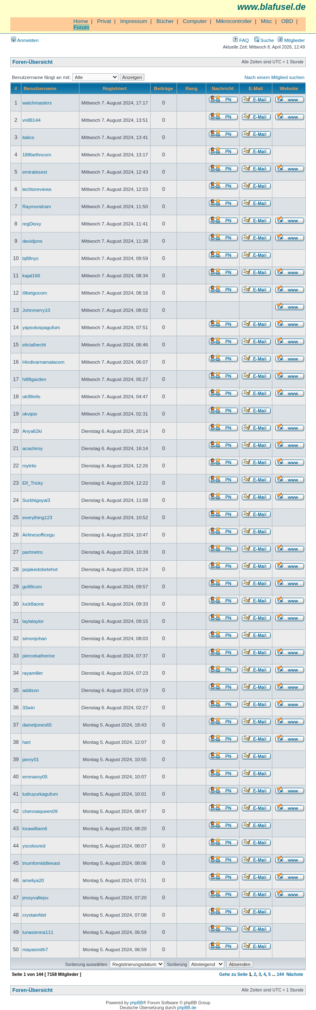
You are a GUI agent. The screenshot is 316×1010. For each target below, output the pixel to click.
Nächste (294, 974)
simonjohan (34, 638)
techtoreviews (36, 189)
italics (28, 137)
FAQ (241, 40)
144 (280, 974)
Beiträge (163, 88)
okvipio (29, 413)
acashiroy (32, 448)
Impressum (133, 21)
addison (30, 690)
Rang (192, 88)
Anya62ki (32, 431)
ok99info (31, 396)
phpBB (136, 1002)
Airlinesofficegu (38, 534)
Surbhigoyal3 (36, 500)
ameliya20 (33, 880)
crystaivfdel (34, 914)
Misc (266, 21)
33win (28, 707)
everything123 (37, 517)
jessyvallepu (35, 897)
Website (289, 88)
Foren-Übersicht (32, 62)
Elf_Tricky (32, 482)
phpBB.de (186, 1007)
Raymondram (36, 206)
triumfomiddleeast (41, 863)
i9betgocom (34, 292)
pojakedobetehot (40, 569)
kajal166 (31, 275)
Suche (264, 40)
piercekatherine (38, 655)
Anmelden (25, 40)
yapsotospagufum (41, 327)
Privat (104, 21)
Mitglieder (291, 40)
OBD (287, 21)
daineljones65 (37, 724)
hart (26, 742)
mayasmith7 (35, 949)
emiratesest (34, 171)
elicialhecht (34, 344)
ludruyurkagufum (40, 793)
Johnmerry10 (36, 310)
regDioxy (31, 223)
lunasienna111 (37, 932)
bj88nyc (30, 258)
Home (80, 21)
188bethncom (36, 154)
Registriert (115, 88)
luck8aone (33, 603)
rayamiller (32, 673)
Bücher (165, 21)
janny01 (30, 759)
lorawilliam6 (34, 828)
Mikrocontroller (234, 21)
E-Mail (256, 88)
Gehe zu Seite (233, 974)
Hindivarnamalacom (43, 362)
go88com (32, 586)
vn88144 (31, 120)
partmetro (32, 552)
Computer (195, 21)
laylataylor (33, 621)
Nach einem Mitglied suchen (274, 77)
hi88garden (34, 379)
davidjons (32, 241)
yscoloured (33, 845)
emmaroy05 (34, 776)
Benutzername (39, 88)
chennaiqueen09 (40, 811)
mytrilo (29, 465)
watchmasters (37, 102)
